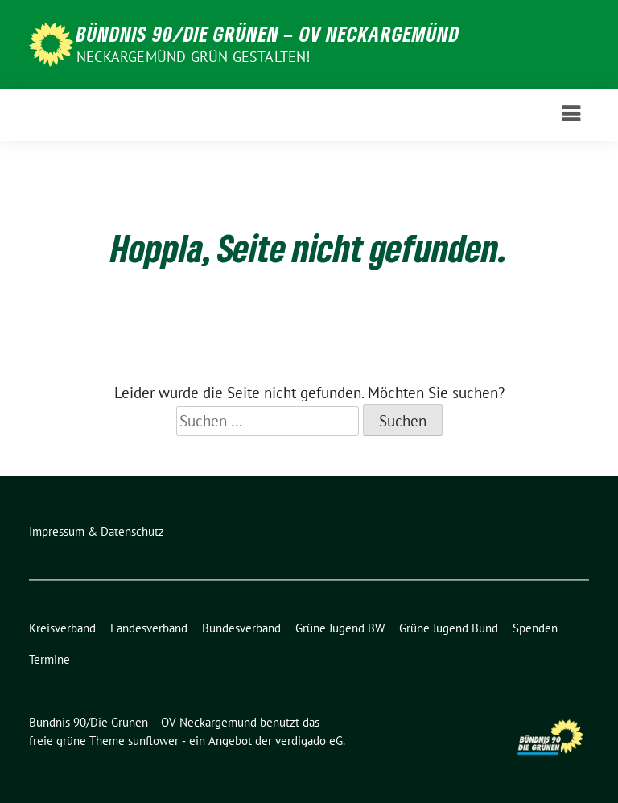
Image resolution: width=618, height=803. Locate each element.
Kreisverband (62, 628)
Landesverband (148, 628)
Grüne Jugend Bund (448, 628)
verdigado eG (309, 740)
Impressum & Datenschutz (96, 531)
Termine (49, 659)
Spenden (535, 628)
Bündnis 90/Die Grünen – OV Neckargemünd (267, 34)
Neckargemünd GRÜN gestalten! (193, 56)
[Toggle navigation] (570, 115)
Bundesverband (241, 628)
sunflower (153, 740)
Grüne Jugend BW (340, 628)
